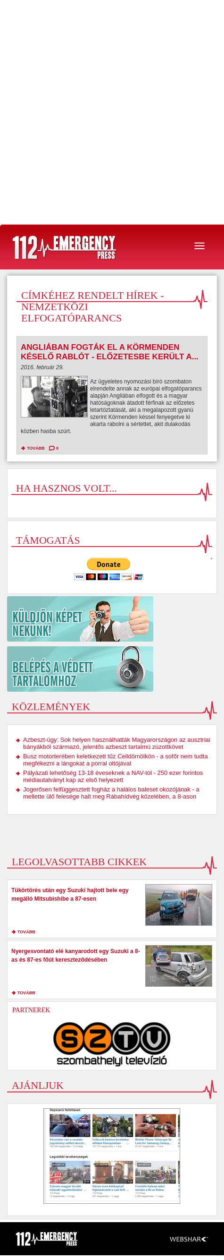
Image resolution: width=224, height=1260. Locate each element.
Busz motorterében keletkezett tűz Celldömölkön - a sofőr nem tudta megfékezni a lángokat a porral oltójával (115, 760)
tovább (36, 448)
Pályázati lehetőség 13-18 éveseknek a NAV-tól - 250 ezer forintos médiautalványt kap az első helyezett (113, 776)
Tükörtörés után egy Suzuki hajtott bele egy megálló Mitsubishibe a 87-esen (70, 894)
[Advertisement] (112, 112)
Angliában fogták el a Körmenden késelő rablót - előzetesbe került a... (110, 352)
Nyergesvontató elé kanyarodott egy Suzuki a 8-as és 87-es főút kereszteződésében (75, 955)
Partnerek (31, 1010)
